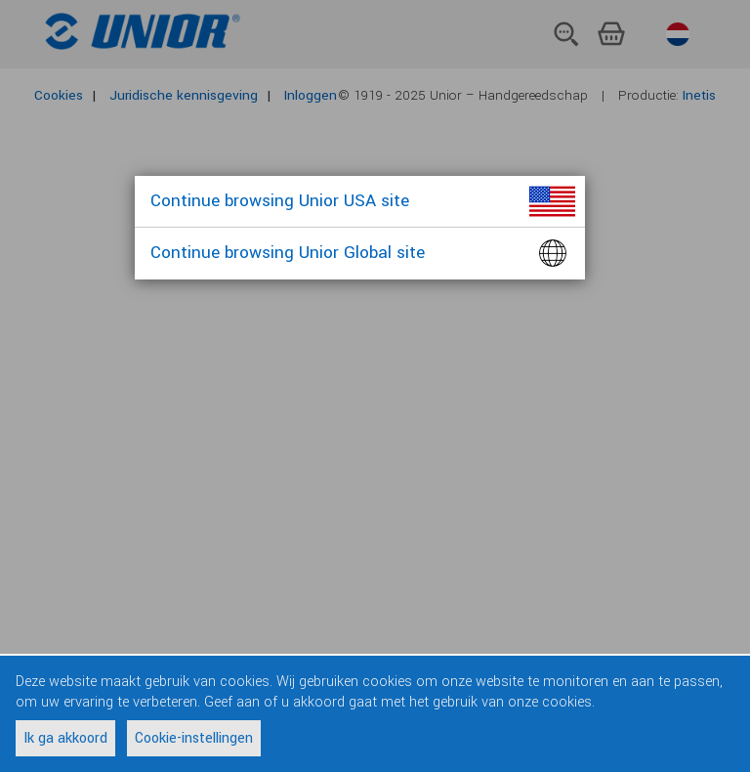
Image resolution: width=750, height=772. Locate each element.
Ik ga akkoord (65, 738)
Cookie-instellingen (194, 738)
